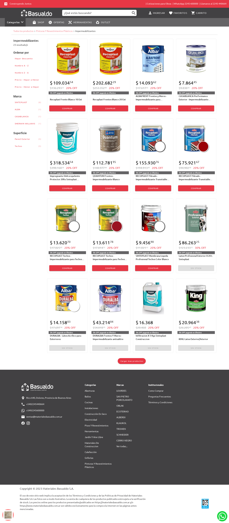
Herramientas (92, 431)
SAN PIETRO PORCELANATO (124, 398)
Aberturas (90, 390)
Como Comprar (155, 390)
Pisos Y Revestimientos (96, 425)
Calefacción (91, 452)
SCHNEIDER (122, 434)
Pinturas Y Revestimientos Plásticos (54, 30)
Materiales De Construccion (92, 444)
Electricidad (91, 419)
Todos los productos (23, 30)
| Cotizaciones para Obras (158, 3)
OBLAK (120, 405)
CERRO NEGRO (124, 440)
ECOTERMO (122, 411)
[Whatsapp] (222, 516)
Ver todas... (121, 446)
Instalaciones (91, 408)
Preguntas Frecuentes (159, 396)
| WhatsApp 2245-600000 (185, 3)
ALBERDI (120, 417)
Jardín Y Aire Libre (94, 437)
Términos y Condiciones (160, 402)
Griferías (89, 457)
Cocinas (89, 402)
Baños (88, 396)
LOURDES (121, 390)
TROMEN (121, 428)
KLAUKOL (121, 423)
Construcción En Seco (96, 413)
